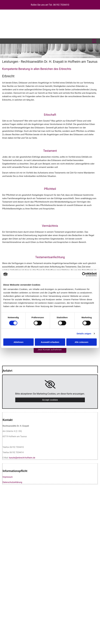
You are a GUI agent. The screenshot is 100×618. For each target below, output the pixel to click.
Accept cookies (50, 399)
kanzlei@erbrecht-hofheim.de (22, 458)
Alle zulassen (81, 342)
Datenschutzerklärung (12, 482)
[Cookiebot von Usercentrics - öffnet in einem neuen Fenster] (84, 274)
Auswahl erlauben (50, 342)
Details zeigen (84, 333)
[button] (50, 349)
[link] (50, 384)
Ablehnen (18, 342)
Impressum (8, 477)
